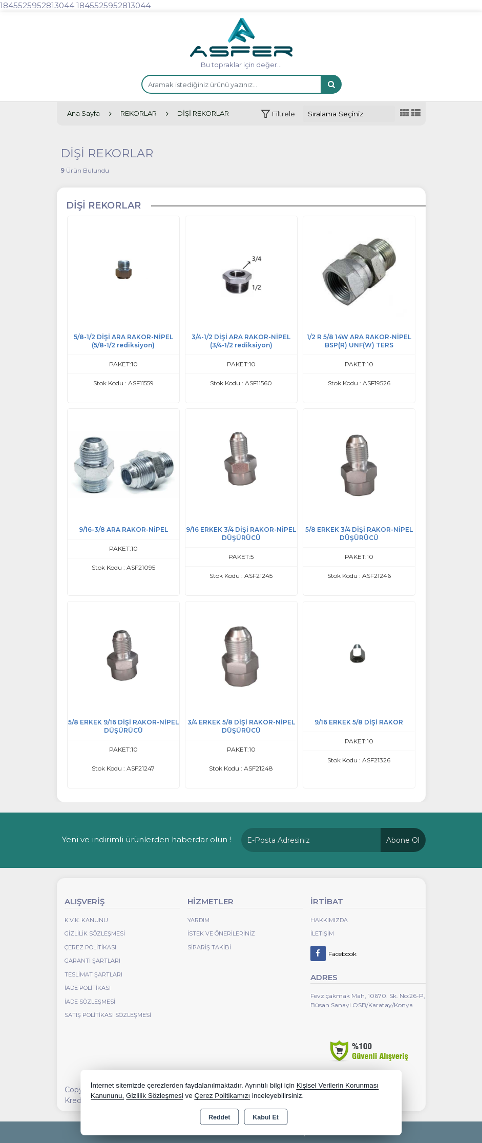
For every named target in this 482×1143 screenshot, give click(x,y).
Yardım (198, 920)
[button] (278, 114)
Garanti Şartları (92, 960)
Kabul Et (266, 1117)
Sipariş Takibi (209, 947)
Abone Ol (403, 840)
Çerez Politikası (90, 947)
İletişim (322, 933)
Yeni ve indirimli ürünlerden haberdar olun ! (146, 839)
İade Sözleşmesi (90, 1001)
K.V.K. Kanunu (86, 920)
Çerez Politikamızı (222, 1095)
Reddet (219, 1117)
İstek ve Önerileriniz (221, 933)
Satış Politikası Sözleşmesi (108, 1015)
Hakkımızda (329, 920)
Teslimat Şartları (93, 974)
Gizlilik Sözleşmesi (95, 933)
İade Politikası (88, 987)
